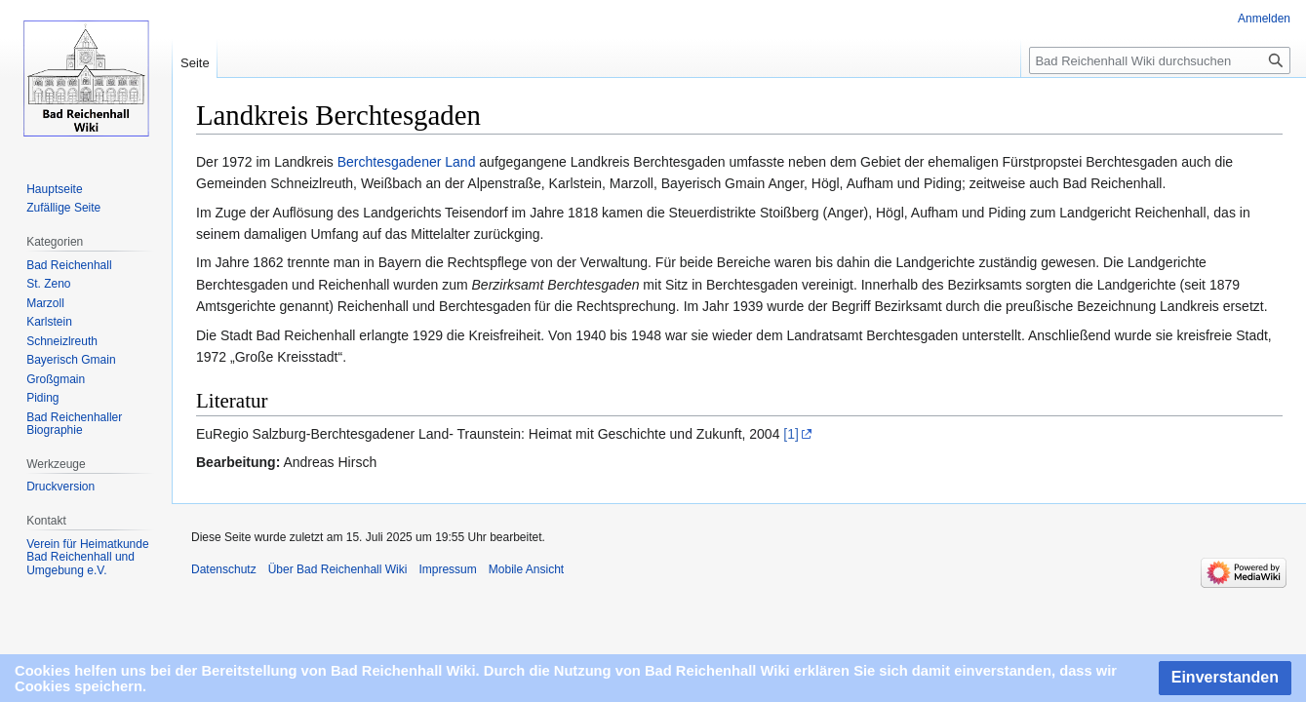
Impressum (447, 569)
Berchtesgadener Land (406, 162)
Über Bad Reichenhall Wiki (338, 569)
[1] (791, 434)
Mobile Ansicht (526, 569)
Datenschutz (224, 569)
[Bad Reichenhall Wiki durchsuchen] (1159, 60)
